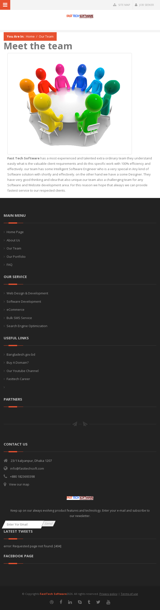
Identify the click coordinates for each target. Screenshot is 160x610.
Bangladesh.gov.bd (21, 354)
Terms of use (129, 594)
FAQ (9, 264)
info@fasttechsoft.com (27, 468)
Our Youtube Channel (23, 371)
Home (30, 36)
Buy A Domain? (18, 362)
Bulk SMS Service (19, 318)
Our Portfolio (16, 256)
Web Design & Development (27, 293)
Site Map (121, 5)
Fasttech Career (18, 379)
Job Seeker (144, 5)
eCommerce (15, 309)
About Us (13, 240)
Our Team (46, 36)
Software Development (24, 301)
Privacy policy (108, 594)
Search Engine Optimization (27, 326)
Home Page (15, 232)
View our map (19, 484)
